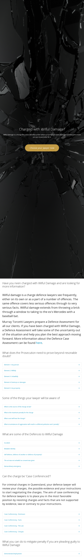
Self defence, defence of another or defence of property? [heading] (23, 455)
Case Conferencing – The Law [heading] (13, 526)
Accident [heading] (7, 443)
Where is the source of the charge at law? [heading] (17, 407)
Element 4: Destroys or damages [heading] (15, 382)
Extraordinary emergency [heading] (12, 466)
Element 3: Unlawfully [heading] (11, 376)
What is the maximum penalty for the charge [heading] (18, 413)
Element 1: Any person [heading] (11, 365)
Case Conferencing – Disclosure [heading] (14, 514)
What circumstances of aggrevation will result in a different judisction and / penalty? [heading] (31, 424)
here (39, 343)
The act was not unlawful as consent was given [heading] (19, 460)
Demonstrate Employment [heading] (13, 554)
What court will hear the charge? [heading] (14, 418)
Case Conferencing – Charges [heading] (14, 532)
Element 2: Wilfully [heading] (10, 371)
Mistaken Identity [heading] (9, 449)
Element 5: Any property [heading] (12, 388)
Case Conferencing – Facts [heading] (12, 520)
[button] (79, 365)
